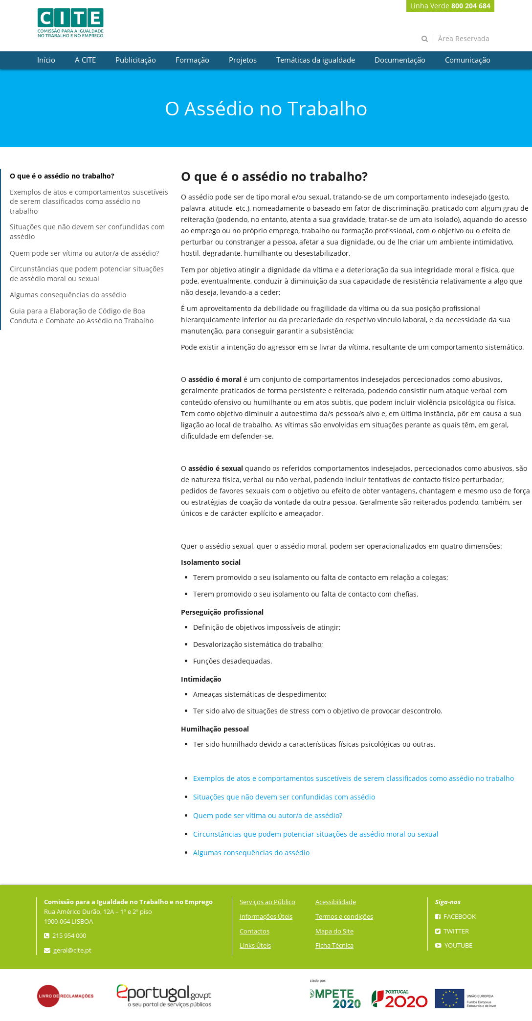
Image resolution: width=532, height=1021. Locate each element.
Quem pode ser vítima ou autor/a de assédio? (84, 253)
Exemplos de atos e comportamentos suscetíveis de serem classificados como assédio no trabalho (89, 201)
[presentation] (46, 60)
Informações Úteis (266, 916)
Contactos (254, 931)
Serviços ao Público (267, 902)
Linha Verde (450, 5)
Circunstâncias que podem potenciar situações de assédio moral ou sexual (87, 273)
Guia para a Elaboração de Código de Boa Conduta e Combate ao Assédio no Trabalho (82, 315)
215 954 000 (65, 936)
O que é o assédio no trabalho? (62, 175)
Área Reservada (463, 38)
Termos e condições (344, 916)
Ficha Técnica (334, 945)
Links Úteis (255, 945)
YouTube (453, 945)
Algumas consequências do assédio (68, 294)
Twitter (452, 931)
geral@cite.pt (67, 950)
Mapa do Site (334, 931)
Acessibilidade (335, 902)
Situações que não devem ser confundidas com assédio (87, 231)
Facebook (455, 916)
